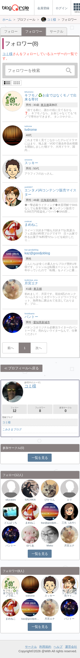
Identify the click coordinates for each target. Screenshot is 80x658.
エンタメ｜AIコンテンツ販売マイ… (69, 593)
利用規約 (45, 646)
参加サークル (65, 409)
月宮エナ (69, 545)
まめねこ (30, 522)
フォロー (11, 31)
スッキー (50, 595)
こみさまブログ (12, 429)
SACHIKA (30, 499)
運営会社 (71, 646)
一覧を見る (40, 458)
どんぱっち (10, 522)
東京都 (45, 104)
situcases (11, 499)
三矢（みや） (69, 522)
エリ (69, 499)
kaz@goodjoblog (49, 522)
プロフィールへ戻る (23, 368)
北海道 (45, 200)
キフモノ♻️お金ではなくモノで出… (11, 593)
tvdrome (30, 595)
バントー (11, 545)
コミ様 (7, 54)
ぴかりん (50, 499)
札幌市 (53, 200)
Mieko (50, 545)
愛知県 (37, 322)
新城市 (46, 322)
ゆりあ (30, 545)
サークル (56, 31)
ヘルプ (58, 646)
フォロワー (40, 409)
